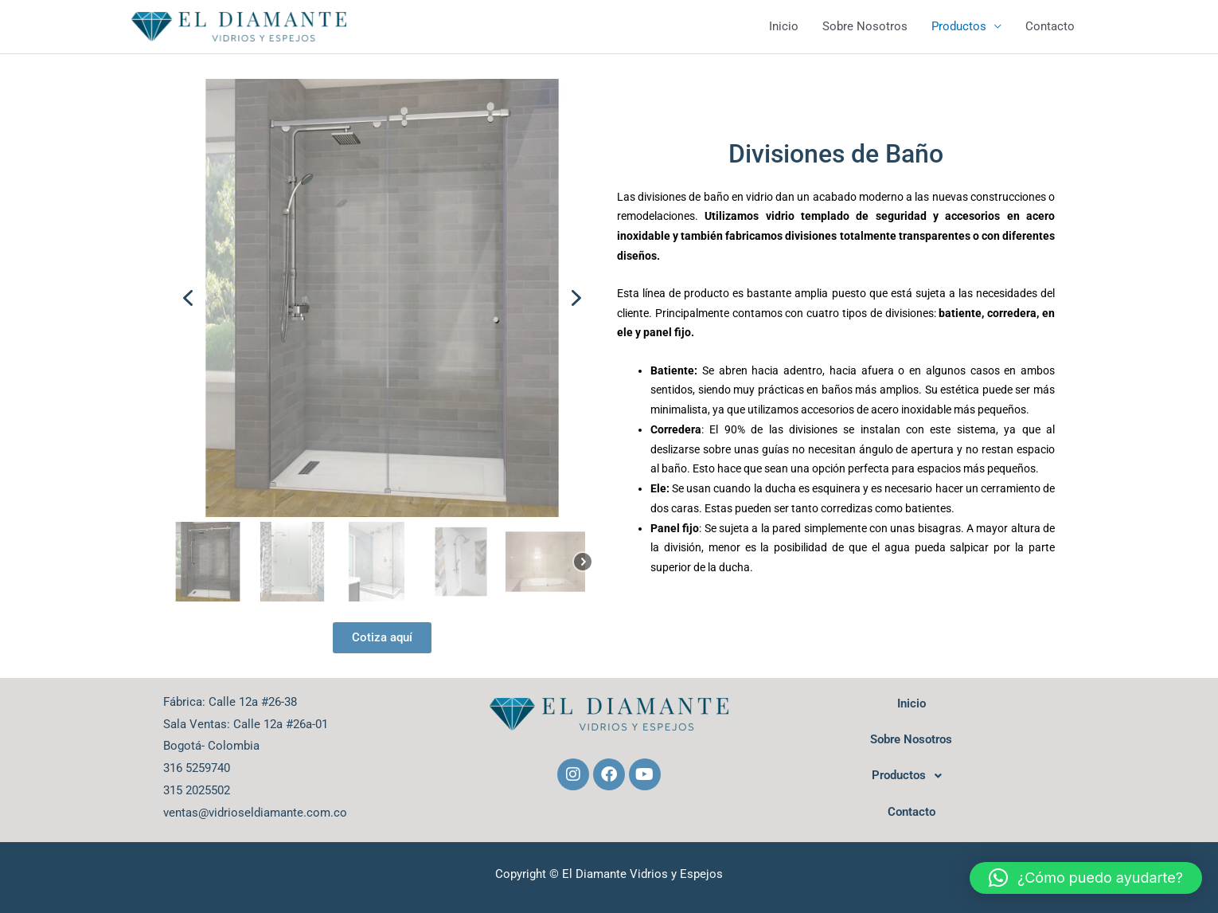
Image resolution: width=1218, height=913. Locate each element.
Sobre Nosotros (865, 26)
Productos (958, 26)
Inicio (783, 26)
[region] (382, 342)
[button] (188, 298)
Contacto (1050, 26)
